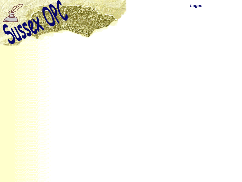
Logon (196, 6)
